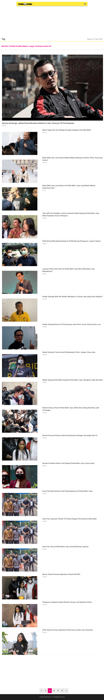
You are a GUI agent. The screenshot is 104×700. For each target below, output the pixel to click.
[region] (52, 20)
